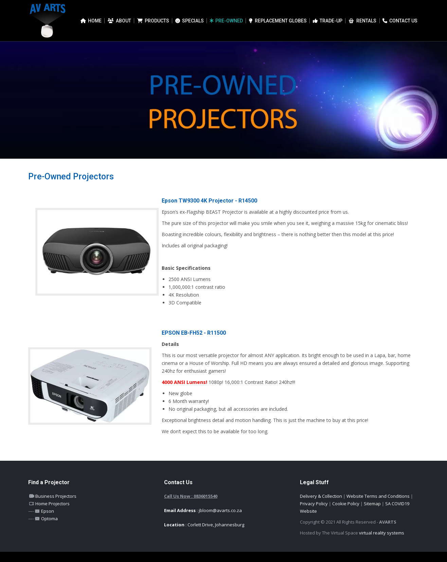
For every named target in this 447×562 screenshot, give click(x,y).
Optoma (49, 529)
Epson (47, 521)
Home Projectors (52, 514)
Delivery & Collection (321, 506)
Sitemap (372, 514)
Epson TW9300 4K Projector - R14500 (209, 211)
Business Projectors (55, 506)
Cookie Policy (345, 514)
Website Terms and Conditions (378, 506)
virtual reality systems (381, 543)
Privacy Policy (314, 514)
